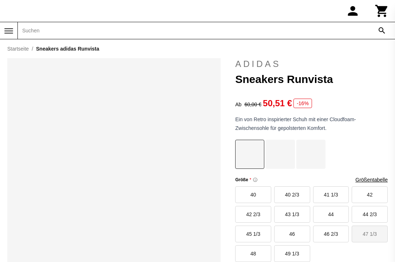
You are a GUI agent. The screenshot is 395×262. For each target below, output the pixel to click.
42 (370, 195)
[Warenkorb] (382, 11)
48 (253, 254)
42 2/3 (253, 214)
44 (331, 214)
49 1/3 (292, 254)
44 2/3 (370, 214)
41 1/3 (331, 195)
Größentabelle (371, 180)
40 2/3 (292, 195)
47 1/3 (370, 234)
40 (253, 195)
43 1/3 (292, 214)
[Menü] (8, 31)
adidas (311, 64)
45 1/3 (253, 234)
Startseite (18, 49)
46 (292, 234)
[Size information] (255, 179)
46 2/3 (331, 234)
